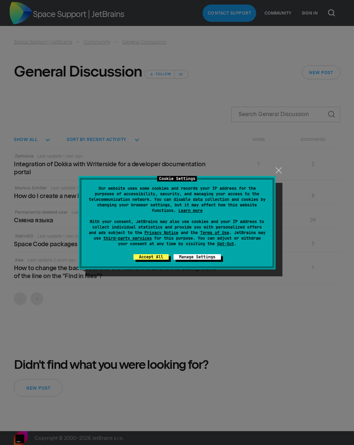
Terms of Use (214, 232)
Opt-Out (225, 244)
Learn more (190, 210)
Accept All (151, 257)
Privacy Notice (161, 232)
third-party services (127, 238)
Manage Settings (197, 257)
